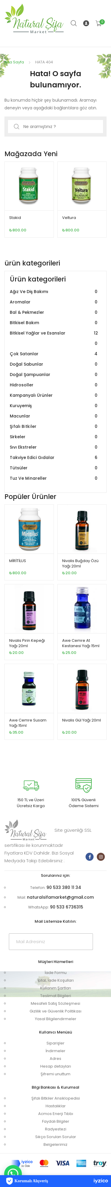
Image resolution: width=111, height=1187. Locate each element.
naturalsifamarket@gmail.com (60, 897)
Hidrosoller (54, 385)
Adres (55, 1058)
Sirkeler (54, 437)
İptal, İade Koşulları (56, 980)
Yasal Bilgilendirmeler (55, 1019)
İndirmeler (55, 1051)
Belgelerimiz (55, 1144)
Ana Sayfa (14, 62)
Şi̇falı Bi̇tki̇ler (54, 426)
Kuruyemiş (54, 406)
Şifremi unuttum (55, 1074)
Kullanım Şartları (55, 988)
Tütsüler (54, 468)
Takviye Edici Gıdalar (54, 457)
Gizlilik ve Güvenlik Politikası (55, 1011)
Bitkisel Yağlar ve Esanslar (54, 338)
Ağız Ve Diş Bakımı (54, 292)
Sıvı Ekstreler (54, 447)
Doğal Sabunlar (54, 364)
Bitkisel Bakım (54, 323)
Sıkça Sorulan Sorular (55, 1137)
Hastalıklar (56, 1106)
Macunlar (54, 416)
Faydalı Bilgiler (55, 1121)
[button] (13, 1174)
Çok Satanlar (54, 354)
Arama (74, 23)
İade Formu (56, 972)
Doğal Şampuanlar (54, 374)
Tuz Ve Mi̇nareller (54, 478)
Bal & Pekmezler (54, 312)
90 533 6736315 (66, 907)
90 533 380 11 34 (63, 887)
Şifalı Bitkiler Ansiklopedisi (55, 1098)
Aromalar (54, 302)
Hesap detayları (55, 1066)
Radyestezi (55, 1129)
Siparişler (55, 1043)
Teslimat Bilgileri (55, 996)
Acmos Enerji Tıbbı (55, 1113)
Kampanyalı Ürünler (54, 395)
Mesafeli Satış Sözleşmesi (55, 1003)
